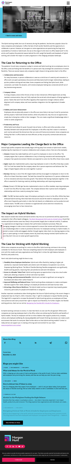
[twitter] (20, 343)
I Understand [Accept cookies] (18, 459)
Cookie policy (63, 455)
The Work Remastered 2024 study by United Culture (45, 219)
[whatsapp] (66, 343)
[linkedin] (35, 343)
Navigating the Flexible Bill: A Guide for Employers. (43, 303)
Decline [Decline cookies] (52, 459)
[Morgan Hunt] (14, 438)
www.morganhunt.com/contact (11, 325)
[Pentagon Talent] (6, 3)
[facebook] (5, 343)
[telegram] (51, 343)
